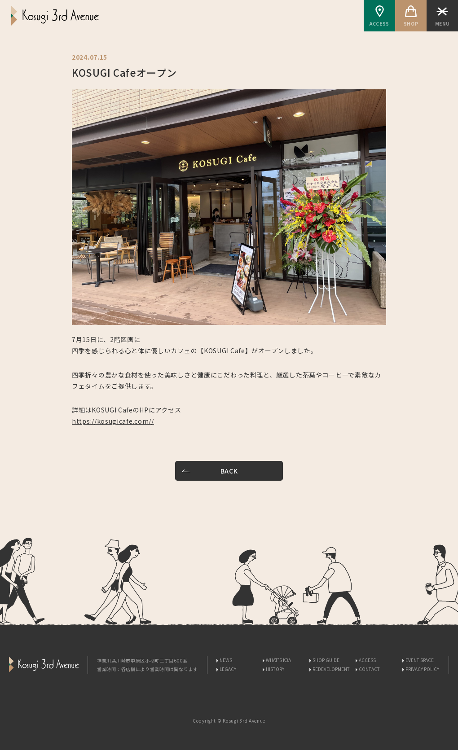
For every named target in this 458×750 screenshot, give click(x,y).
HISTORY (275, 669)
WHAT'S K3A (278, 660)
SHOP (411, 16)
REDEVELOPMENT (331, 669)
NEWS (226, 660)
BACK (229, 470)
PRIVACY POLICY (422, 669)
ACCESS (379, 16)
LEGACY (228, 669)
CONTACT (369, 669)
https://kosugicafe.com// (113, 421)
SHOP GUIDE (326, 660)
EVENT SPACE (419, 660)
